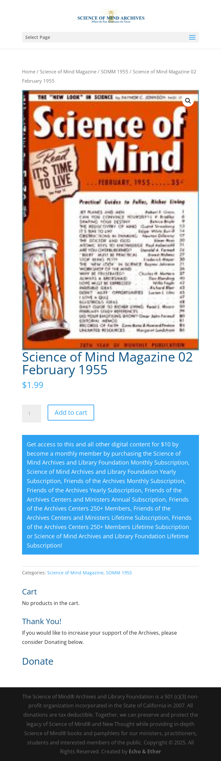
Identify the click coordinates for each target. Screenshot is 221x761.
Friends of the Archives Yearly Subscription (84, 490)
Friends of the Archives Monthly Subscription (124, 481)
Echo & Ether (145, 751)
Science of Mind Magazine (68, 71)
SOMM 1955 (114, 71)
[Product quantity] (31, 413)
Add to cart (71, 412)
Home (28, 71)
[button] (188, 101)
